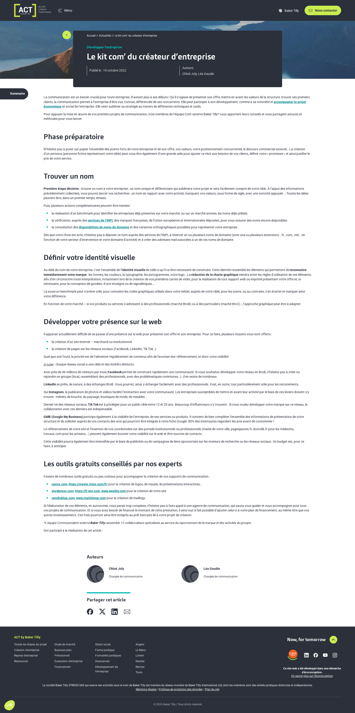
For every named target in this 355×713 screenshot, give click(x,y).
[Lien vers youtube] (325, 655)
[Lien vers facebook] (315, 655)
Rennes (140, 667)
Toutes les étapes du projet (30, 644)
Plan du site (212, 689)
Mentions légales (146, 689)
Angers (140, 644)
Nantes (140, 661)
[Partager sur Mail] (127, 611)
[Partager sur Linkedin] (114, 611)
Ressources (21, 661)
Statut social (103, 644)
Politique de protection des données (181, 689)
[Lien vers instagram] (335, 655)
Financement (63, 667)
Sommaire (17, 93)
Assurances (102, 661)
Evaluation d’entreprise (68, 661)
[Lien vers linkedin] (306, 655)
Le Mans (141, 650)
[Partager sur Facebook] (90, 611)
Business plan (63, 650)
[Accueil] (33, 10)
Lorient (140, 655)
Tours (139, 672)
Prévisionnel (62, 655)
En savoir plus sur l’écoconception (312, 676)
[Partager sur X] (102, 611)
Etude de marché (65, 644)
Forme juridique (104, 650)
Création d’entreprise (26, 650)
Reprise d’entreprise (26, 655)
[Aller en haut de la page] (333, 640)
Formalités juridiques (108, 655)
